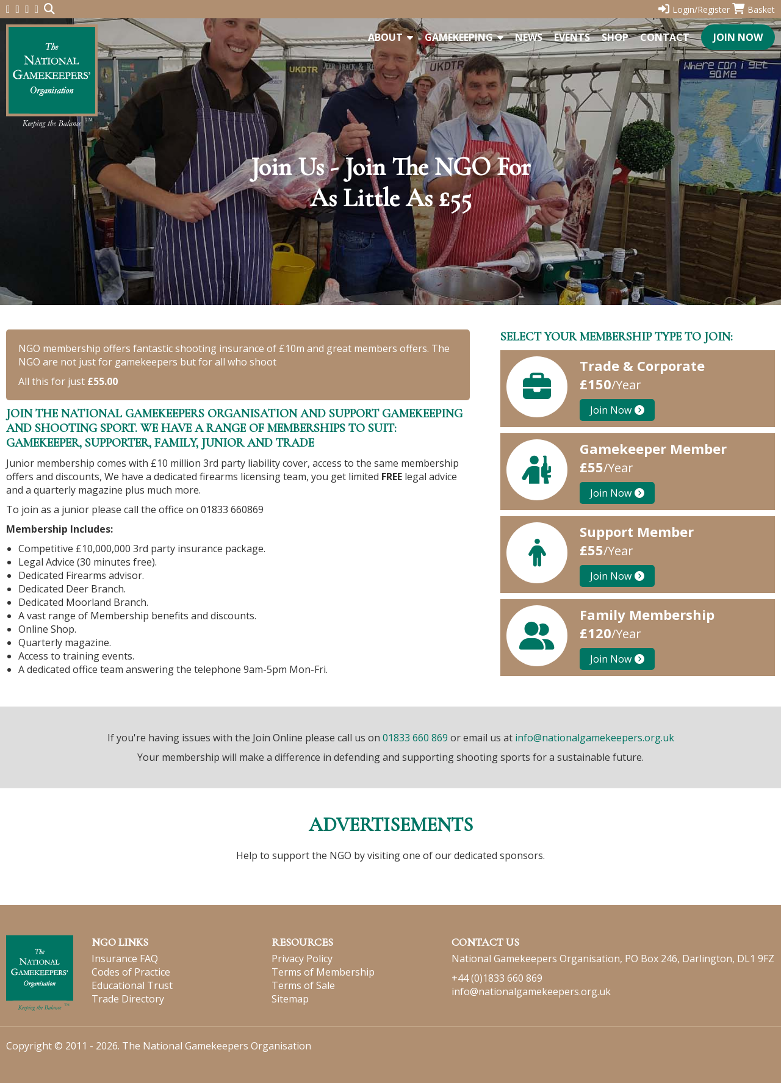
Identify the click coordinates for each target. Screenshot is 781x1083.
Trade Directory (128, 999)
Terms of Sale (303, 985)
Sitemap (290, 999)
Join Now (738, 37)
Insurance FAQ (125, 958)
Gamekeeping (464, 37)
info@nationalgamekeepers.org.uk (594, 737)
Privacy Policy (302, 958)
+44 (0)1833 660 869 (497, 978)
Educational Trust (132, 985)
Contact (664, 37)
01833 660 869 (415, 737)
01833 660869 (232, 509)
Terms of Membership (323, 972)
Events (572, 37)
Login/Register (694, 9)
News (528, 37)
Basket (753, 9)
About (390, 37)
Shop (615, 37)
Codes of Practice (131, 972)
